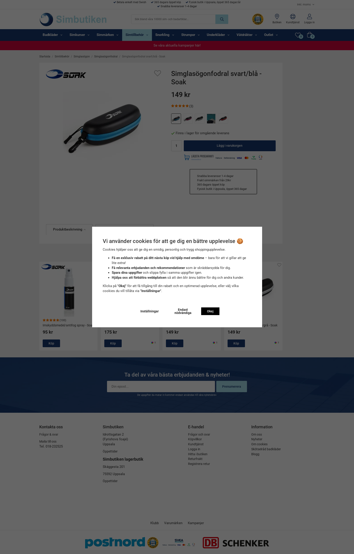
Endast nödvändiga (183, 311)
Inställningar (149, 311)
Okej (210, 311)
